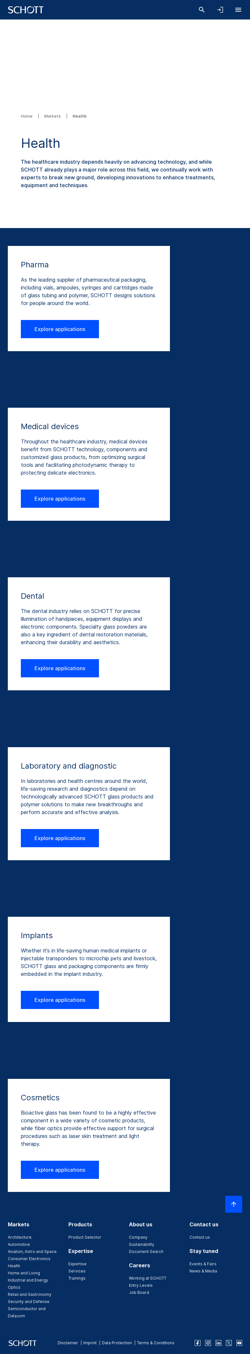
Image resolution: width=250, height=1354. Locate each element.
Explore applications (60, 329)
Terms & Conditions (155, 1342)
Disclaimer (68, 1342)
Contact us (199, 1237)
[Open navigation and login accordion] (220, 10)
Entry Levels (141, 1285)
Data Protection (117, 1342)
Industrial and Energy (28, 1280)
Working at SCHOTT (147, 1278)
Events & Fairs (202, 1263)
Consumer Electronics (29, 1258)
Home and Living (24, 1273)
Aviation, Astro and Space (32, 1251)
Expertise (77, 1263)
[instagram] (208, 1343)
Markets (53, 116)
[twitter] (229, 1343)
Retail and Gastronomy (29, 1294)
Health (14, 1265)
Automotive (19, 1244)
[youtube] (239, 1343)
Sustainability (141, 1244)
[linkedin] (218, 1343)
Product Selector (84, 1237)
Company (138, 1237)
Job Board (139, 1292)
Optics (14, 1287)
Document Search (146, 1251)
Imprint (90, 1342)
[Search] (202, 10)
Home (27, 116)
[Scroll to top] (233, 1204)
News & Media (203, 1271)
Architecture (20, 1237)
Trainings (77, 1278)
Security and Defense (28, 1301)
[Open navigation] (238, 10)
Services (77, 1271)
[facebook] (198, 1343)
